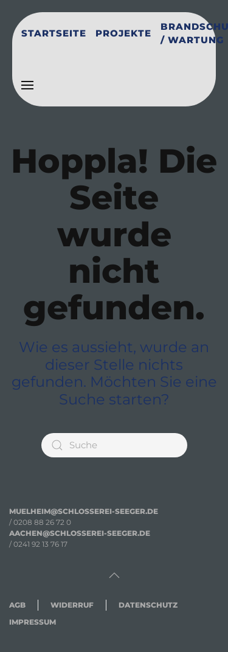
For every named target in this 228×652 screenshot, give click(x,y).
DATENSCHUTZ (148, 604)
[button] (27, 85)
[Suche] (114, 445)
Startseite (53, 33)
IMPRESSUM (32, 621)
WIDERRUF (72, 604)
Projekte (123, 33)
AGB (17, 604)
